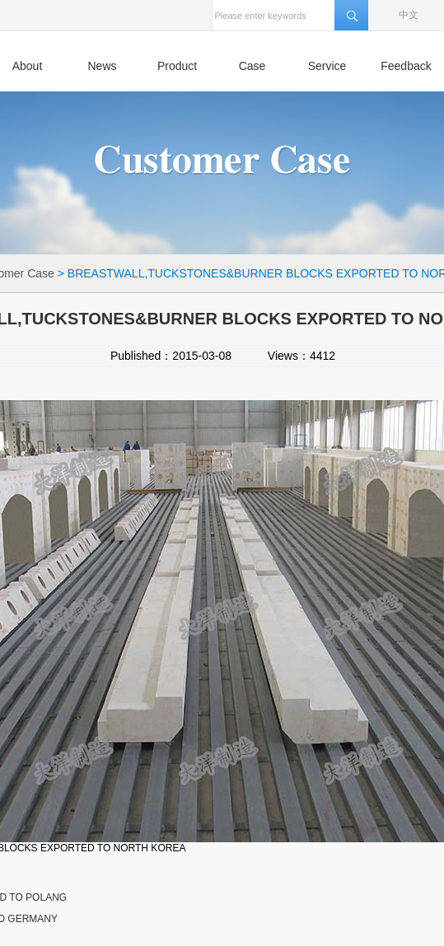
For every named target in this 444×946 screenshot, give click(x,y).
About (27, 65)
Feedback (406, 65)
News (101, 65)
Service (327, 65)
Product (177, 65)
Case (252, 65)
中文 (408, 15)
